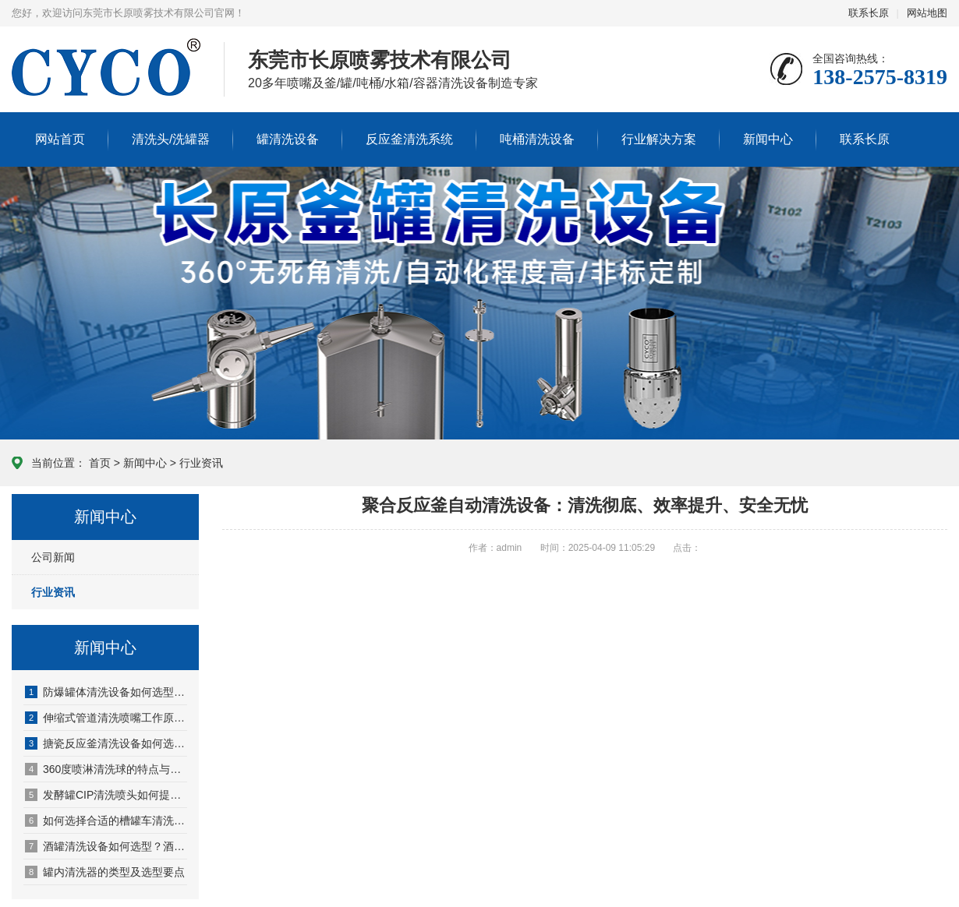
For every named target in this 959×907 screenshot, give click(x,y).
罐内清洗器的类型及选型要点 (105, 872)
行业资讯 (201, 463)
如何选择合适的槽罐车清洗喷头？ (106, 820)
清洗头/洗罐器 (171, 139)
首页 (100, 463)
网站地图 (927, 13)
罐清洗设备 (288, 139)
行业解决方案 (658, 139)
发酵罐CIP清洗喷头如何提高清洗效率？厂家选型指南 (106, 795)
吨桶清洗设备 (537, 139)
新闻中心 (768, 139)
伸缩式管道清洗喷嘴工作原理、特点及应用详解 (106, 717)
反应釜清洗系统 (409, 139)
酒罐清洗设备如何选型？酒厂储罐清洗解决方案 (106, 846)
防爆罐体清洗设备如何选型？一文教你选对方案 (106, 692)
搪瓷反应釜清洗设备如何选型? (106, 743)
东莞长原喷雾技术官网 (106, 83)
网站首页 (60, 139)
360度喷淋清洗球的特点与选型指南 (106, 769)
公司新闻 (53, 557)
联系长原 (868, 13)
